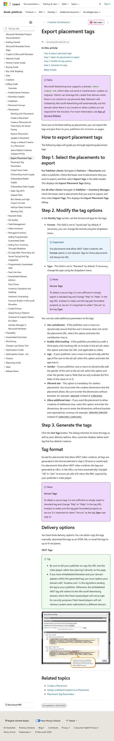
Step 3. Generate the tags (55, 65)
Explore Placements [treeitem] (19, 133)
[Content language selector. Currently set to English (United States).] (17, 720)
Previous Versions (27, 727)
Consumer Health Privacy (85, 727)
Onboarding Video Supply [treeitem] (22, 186)
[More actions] (107, 22)
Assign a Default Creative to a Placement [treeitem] (22, 144)
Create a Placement (57, 685)
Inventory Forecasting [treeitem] (18, 296)
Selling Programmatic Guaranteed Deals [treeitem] (18, 238)
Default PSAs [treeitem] (16, 195)
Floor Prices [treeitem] (13, 284)
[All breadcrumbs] (44, 22)
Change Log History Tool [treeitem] (17, 345)
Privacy (65, 727)
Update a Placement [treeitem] (20, 137)
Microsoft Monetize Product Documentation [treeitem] (19, 36)
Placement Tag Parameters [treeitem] (17, 164)
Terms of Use (9, 732)
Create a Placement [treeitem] (19, 118)
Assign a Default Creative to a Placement (68, 689)
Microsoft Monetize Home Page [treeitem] (18, 48)
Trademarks (24, 732)
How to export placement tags (58, 53)
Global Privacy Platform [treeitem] (19, 312)
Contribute (53, 727)
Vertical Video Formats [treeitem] (21, 207)
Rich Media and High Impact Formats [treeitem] (20, 201)
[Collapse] (30, 22)
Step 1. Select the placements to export (61, 57)
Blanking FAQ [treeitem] (17, 211)
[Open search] (100, 4)
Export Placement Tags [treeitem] (21, 158)
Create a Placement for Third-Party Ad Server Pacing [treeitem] (21, 126)
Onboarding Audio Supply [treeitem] (22, 174)
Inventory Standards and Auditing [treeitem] (19, 290)
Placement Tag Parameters (60, 694)
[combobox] (19, 28)
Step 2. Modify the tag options (58, 61)
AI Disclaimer (9, 727)
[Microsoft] (5, 4)
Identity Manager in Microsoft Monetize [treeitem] (17, 326)
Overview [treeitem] (12, 88)
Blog (40, 727)
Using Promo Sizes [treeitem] (19, 170)
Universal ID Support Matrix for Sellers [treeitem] (21, 319)
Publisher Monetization (58, 22)
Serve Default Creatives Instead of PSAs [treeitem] (21, 152)
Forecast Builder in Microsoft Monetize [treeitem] (21, 302)
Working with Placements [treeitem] (22, 113)
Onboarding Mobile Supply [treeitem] (19, 180)
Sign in (107, 3)
